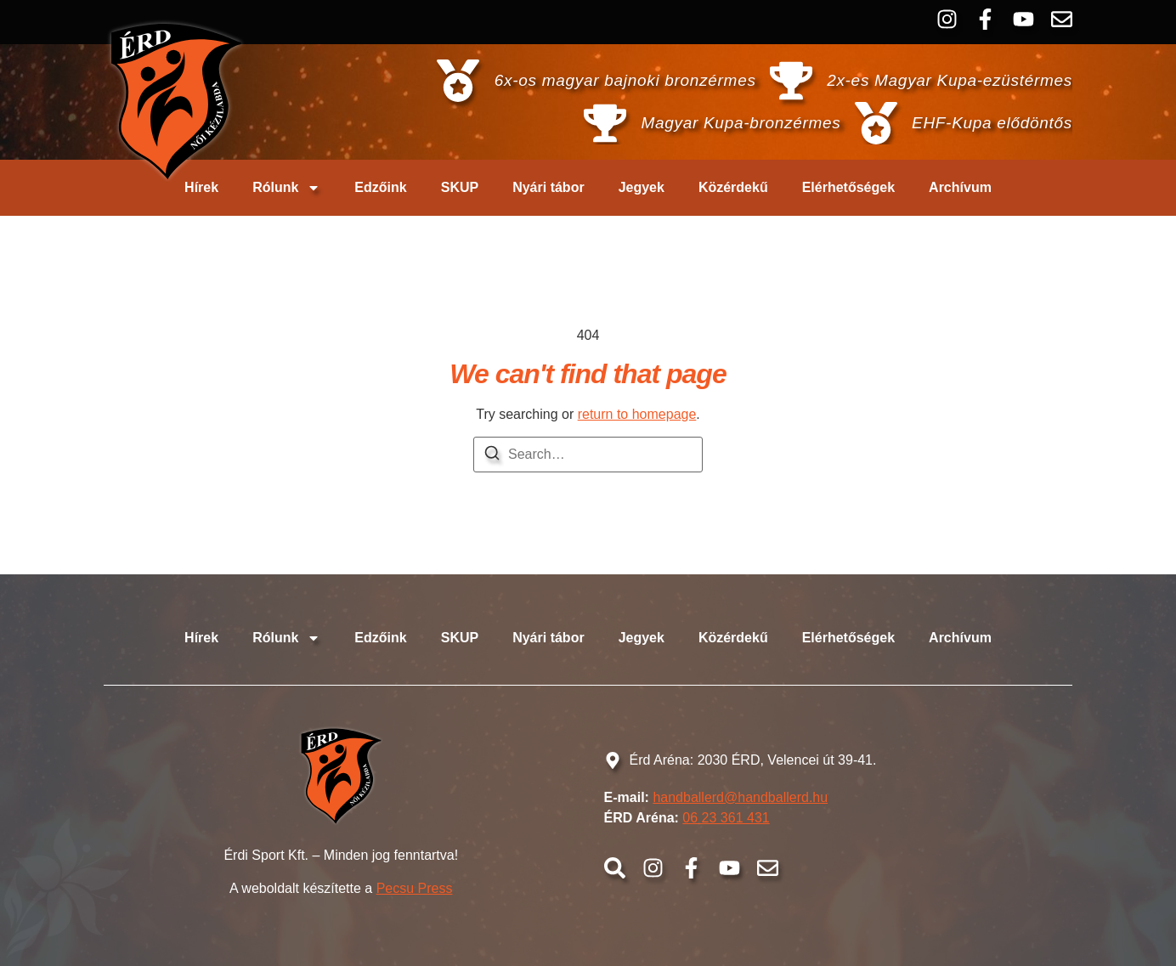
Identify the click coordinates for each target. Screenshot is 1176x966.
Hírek (201, 187)
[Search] (492, 456)
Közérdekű (733, 187)
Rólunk (286, 187)
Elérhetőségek (848, 187)
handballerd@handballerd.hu (740, 797)
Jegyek (641, 187)
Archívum (960, 187)
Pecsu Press (414, 888)
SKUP (459, 187)
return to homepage (637, 414)
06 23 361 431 (725, 818)
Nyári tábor (548, 187)
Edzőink (380, 187)
